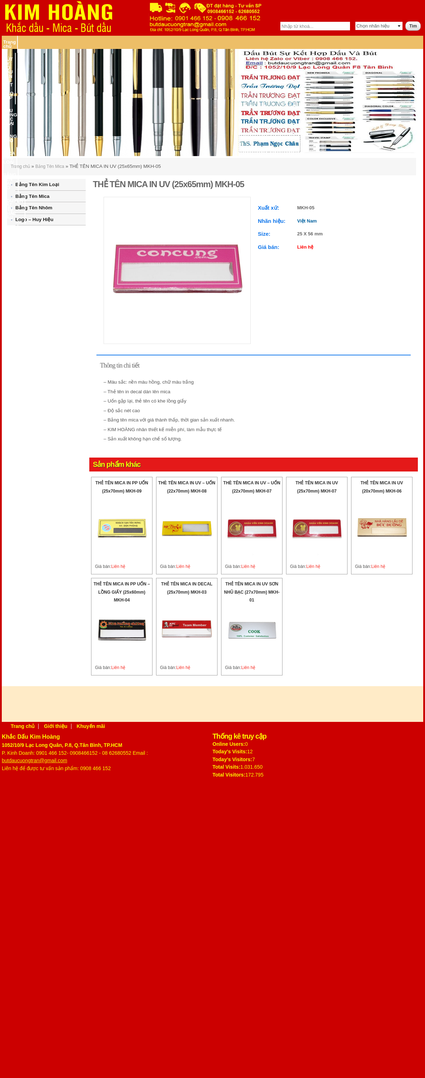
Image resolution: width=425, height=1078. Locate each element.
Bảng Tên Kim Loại (37, 184)
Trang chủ (14, 42)
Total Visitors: (228, 775)
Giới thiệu (55, 726)
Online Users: (228, 744)
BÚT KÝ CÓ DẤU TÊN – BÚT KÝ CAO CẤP (75, 42)
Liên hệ (404, 42)
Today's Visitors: (232, 759)
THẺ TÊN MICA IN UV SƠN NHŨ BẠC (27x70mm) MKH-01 (251, 592)
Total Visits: (226, 767)
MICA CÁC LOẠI (221, 42)
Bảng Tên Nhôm (33, 207)
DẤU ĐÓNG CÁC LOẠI (148, 42)
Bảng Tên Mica (49, 166)
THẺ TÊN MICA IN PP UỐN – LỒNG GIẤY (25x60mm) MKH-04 (122, 592)
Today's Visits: (229, 751)
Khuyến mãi (91, 726)
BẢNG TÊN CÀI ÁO (263, 42)
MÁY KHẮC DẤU (375, 42)
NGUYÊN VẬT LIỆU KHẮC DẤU (321, 42)
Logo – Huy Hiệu (34, 219)
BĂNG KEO (188, 42)
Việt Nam (307, 221)
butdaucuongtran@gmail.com (34, 760)
